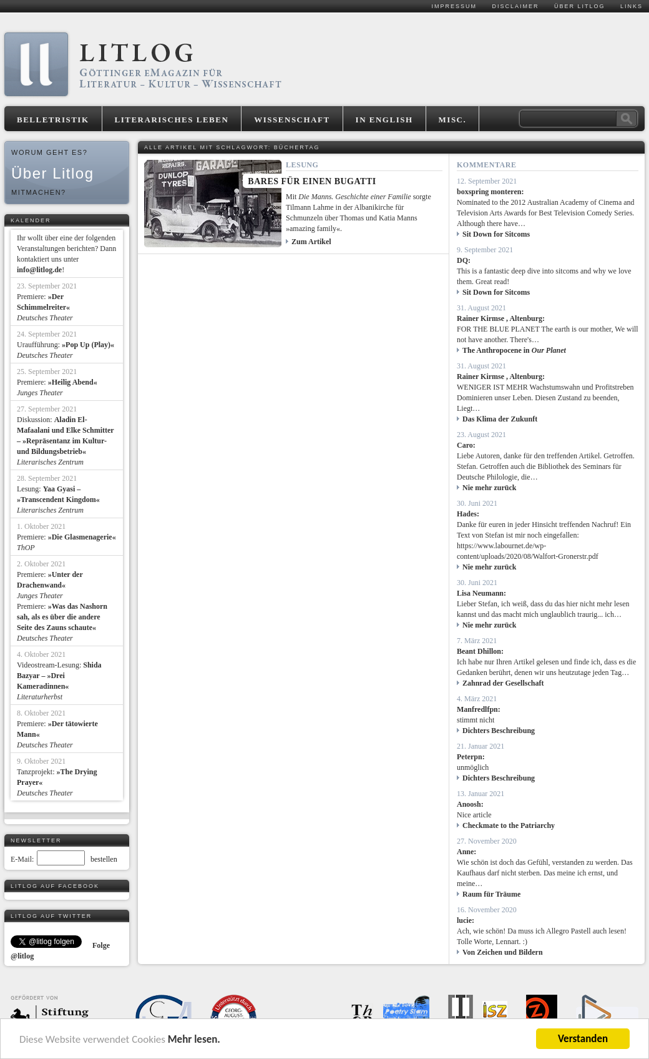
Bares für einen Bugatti (312, 181)
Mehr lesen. (194, 1039)
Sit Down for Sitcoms (496, 234)
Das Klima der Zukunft (499, 419)
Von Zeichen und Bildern (502, 952)
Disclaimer (515, 6)
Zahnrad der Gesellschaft (503, 683)
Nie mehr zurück (489, 487)
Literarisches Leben (172, 119)
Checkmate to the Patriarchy (508, 825)
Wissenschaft (291, 119)
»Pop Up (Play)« (88, 344)
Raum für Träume (491, 894)
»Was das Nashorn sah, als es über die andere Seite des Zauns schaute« (62, 617)
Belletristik (53, 119)
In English (384, 119)
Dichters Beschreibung (498, 730)
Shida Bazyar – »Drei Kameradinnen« (59, 676)
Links (631, 6)
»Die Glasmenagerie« (82, 537)
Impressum (454, 6)
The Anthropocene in (514, 350)
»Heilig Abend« (72, 382)
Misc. (453, 119)
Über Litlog (579, 6)
